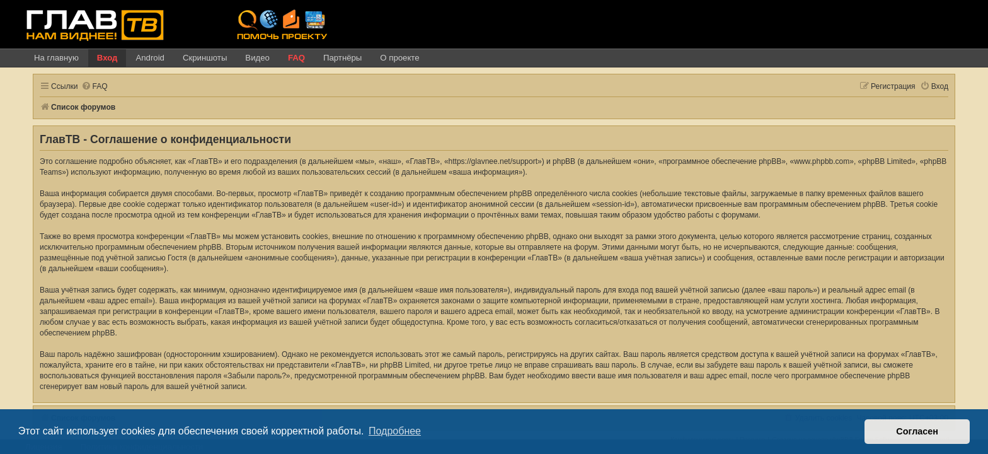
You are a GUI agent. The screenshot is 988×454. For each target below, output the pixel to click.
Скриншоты (205, 57)
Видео (257, 57)
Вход (107, 57)
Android (149, 57)
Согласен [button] (917, 431)
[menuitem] (87, 86)
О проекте (399, 57)
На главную (56, 57)
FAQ (296, 57)
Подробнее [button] (395, 431)
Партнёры (342, 57)
